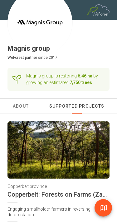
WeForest (15, 57)
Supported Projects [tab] (77, 106)
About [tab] (21, 106)
